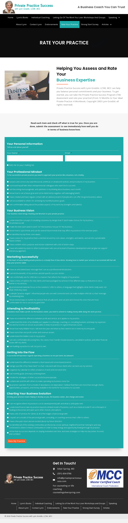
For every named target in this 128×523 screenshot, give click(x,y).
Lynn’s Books (25, 503)
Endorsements (53, 508)
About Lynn (23, 508)
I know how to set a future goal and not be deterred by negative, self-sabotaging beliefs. (44, 193)
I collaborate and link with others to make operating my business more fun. (39, 381)
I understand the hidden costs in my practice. (27, 336)
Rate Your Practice (71, 508)
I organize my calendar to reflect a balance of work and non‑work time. (37, 370)
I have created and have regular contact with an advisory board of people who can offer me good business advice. (55, 197)
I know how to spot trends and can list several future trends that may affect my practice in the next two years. (53, 230)
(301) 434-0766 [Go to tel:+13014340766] (64, 473)
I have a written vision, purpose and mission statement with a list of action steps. (41, 244)
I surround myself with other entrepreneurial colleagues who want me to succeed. (42, 185)
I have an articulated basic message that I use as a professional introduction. (40, 269)
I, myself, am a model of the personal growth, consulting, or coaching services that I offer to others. (49, 417)
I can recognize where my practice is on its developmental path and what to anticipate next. (46, 403)
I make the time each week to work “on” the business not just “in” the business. (41, 226)
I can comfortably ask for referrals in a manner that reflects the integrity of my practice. (44, 277)
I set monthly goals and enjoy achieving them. (27, 373)
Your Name (13, 153)
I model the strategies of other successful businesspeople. (33, 377)
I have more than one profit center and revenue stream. (32, 332)
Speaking (113, 503)
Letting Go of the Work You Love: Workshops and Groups (80, 503)
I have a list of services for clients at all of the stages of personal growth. (38, 413)
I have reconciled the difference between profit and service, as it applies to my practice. (44, 318)
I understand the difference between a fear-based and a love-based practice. (40, 362)
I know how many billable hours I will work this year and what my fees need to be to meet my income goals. (52, 328)
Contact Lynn (38, 508)
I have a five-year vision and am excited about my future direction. (35, 421)
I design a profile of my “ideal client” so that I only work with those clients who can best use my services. (51, 366)
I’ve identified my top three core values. (25, 234)
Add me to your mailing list (21, 165)
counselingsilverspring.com (66, 492)
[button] (119, 17)
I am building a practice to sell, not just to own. (27, 346)
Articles (106, 508)
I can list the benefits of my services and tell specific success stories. (37, 273)
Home (13, 503)
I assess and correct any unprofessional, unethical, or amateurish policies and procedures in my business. (52, 181)
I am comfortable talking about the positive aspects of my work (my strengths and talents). (45, 204)
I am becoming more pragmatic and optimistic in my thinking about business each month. (45, 189)
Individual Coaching (43, 503)
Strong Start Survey (91, 508)
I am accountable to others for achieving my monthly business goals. (37, 200)
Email (68, 153)
